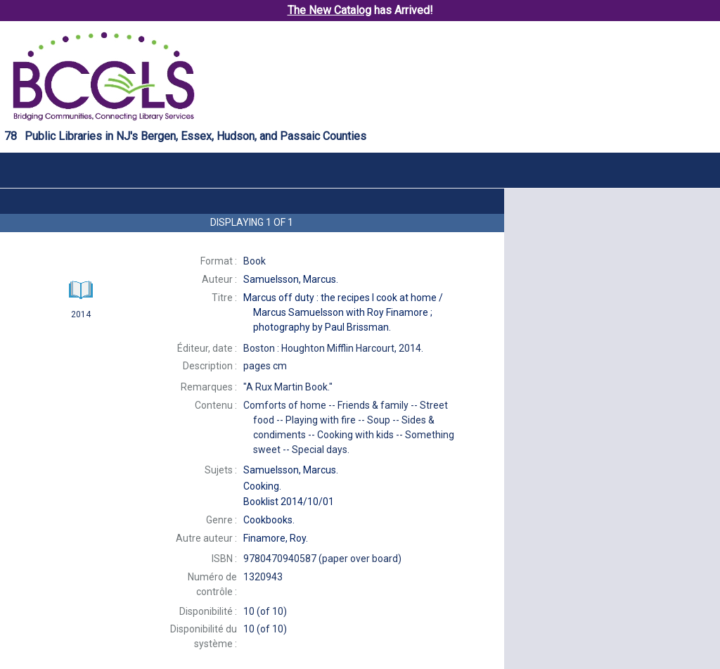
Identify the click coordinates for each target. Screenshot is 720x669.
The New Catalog (329, 10)
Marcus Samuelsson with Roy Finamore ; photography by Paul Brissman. (343, 312)
